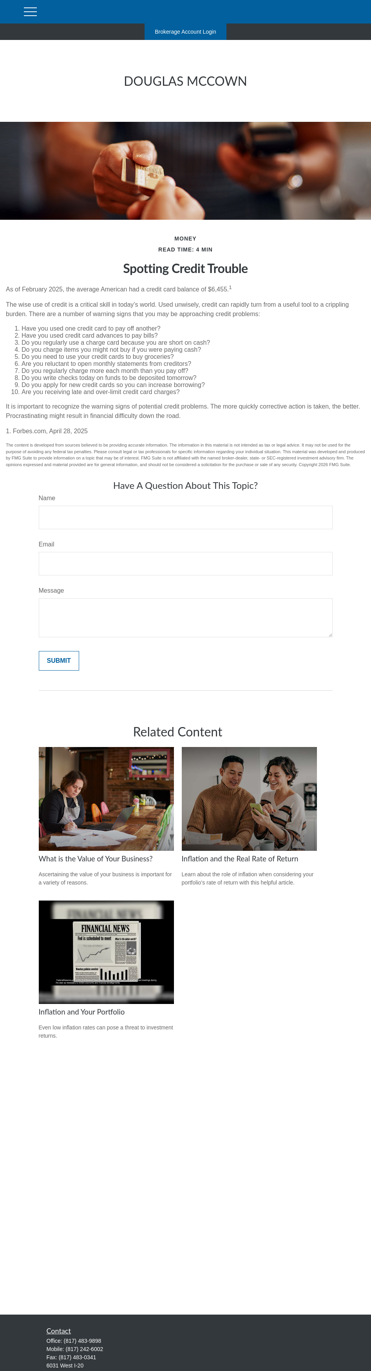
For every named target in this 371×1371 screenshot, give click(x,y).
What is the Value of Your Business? (96, 858)
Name (47, 498)
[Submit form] (59, 661)
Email (46, 544)
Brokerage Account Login (185, 32)
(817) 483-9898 (82, 1341)
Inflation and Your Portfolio (82, 1011)
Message (51, 590)
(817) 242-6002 (84, 1349)
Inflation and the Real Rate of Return (240, 858)
